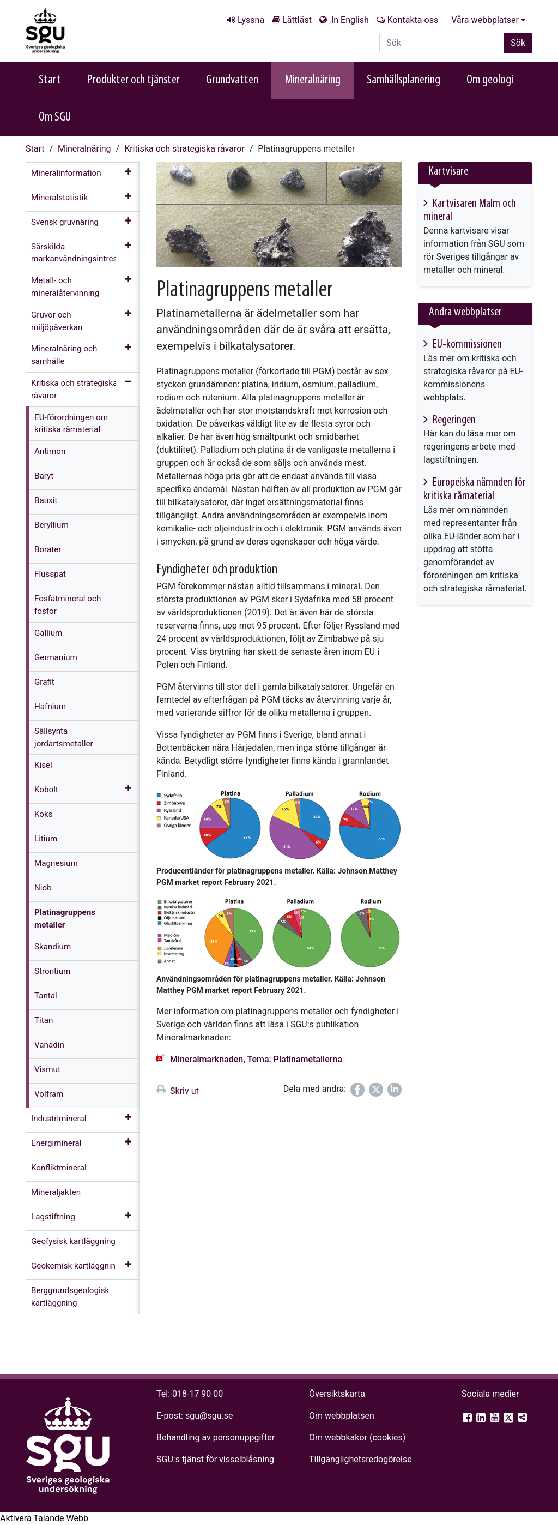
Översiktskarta (337, 1394)
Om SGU (55, 117)
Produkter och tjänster (133, 80)
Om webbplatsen (341, 1415)
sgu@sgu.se (209, 1415)
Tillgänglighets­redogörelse (360, 1459)
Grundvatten (232, 80)
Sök (518, 43)
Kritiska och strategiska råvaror (184, 148)
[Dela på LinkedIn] (394, 1090)
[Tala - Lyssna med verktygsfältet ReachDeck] (44, 1518)
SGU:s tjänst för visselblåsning (215, 1459)
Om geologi (489, 80)
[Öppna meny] (128, 175)
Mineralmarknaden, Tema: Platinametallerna (256, 1059)
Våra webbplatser (485, 20)
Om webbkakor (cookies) (357, 1437)
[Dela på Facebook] (357, 1090)
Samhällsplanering (403, 80)
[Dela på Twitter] (376, 1090)
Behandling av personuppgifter (215, 1437)
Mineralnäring (312, 80)
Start (50, 80)
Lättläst (297, 20)
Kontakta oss (412, 20)
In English (349, 20)
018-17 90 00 (197, 1394)
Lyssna (251, 20)
